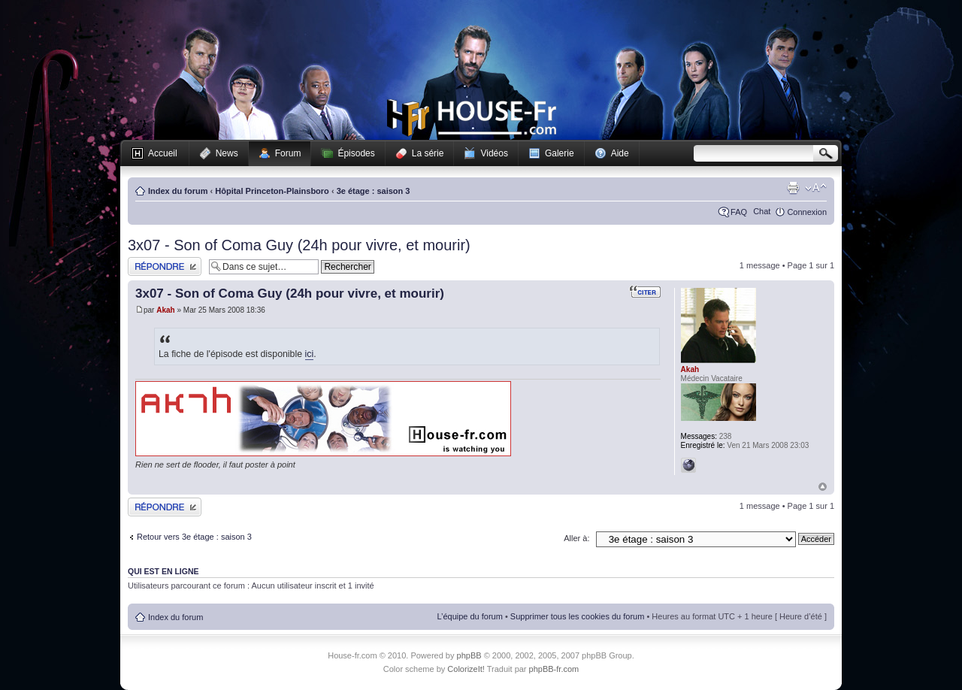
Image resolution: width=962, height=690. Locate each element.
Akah (165, 310)
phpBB (469, 655)
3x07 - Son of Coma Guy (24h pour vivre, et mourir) (299, 245)
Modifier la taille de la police (816, 188)
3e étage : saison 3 (373, 190)
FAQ (739, 211)
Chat (761, 211)
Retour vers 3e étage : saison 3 (194, 536)
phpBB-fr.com (554, 668)
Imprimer (793, 188)
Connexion (807, 211)
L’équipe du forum (469, 616)
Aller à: (576, 538)
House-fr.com (471, 118)
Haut (822, 487)
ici (309, 354)
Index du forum (177, 190)
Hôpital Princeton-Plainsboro (272, 190)
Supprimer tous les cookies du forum (577, 616)
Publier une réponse (164, 266)
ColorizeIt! (466, 668)
